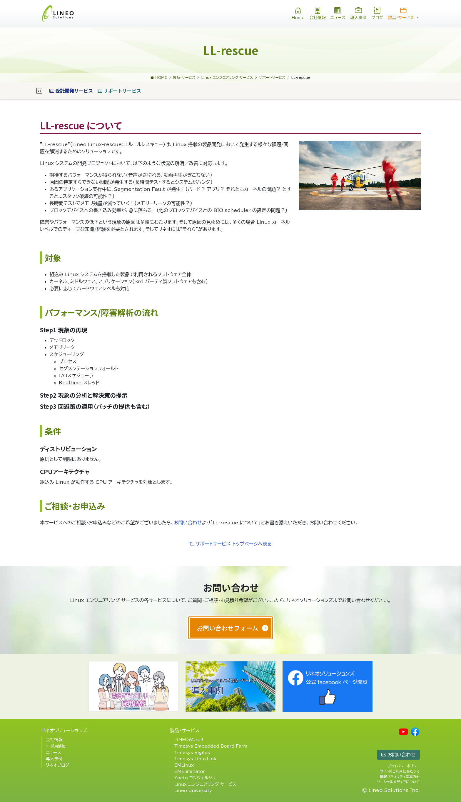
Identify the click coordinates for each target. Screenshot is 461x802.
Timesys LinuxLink (195, 758)
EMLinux (184, 765)
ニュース (337, 13)
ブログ (377, 13)
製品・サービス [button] (403, 13)
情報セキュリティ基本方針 (400, 776)
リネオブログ (57, 765)
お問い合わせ (188, 522)
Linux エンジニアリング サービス (205, 784)
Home (298, 13)
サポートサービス (119, 90)
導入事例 (358, 13)
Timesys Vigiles (192, 752)
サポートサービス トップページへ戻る (230, 543)
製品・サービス (184, 730)
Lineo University (193, 790)
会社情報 (317, 13)
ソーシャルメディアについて (398, 781)
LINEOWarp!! (188, 739)
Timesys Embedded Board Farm (210, 746)
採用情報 (57, 746)
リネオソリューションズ (64, 730)
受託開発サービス (71, 90)
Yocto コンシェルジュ (195, 778)
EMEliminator (189, 771)
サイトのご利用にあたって (400, 771)
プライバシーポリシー (403, 766)
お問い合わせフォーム (227, 627)
